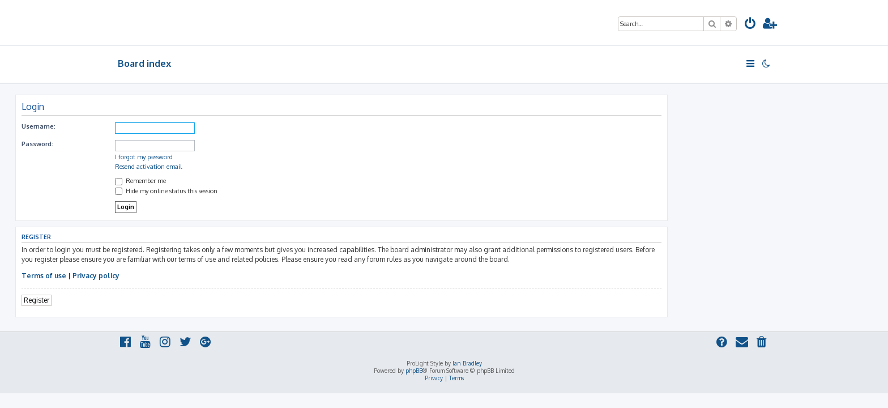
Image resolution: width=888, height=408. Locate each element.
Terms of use (146, 275)
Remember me (242, 181)
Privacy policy (198, 275)
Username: (141, 126)
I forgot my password (246, 157)
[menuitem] (750, 24)
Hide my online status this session (268, 191)
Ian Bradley (467, 363)
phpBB (413, 370)
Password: (140, 144)
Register (139, 300)
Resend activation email (250, 167)
